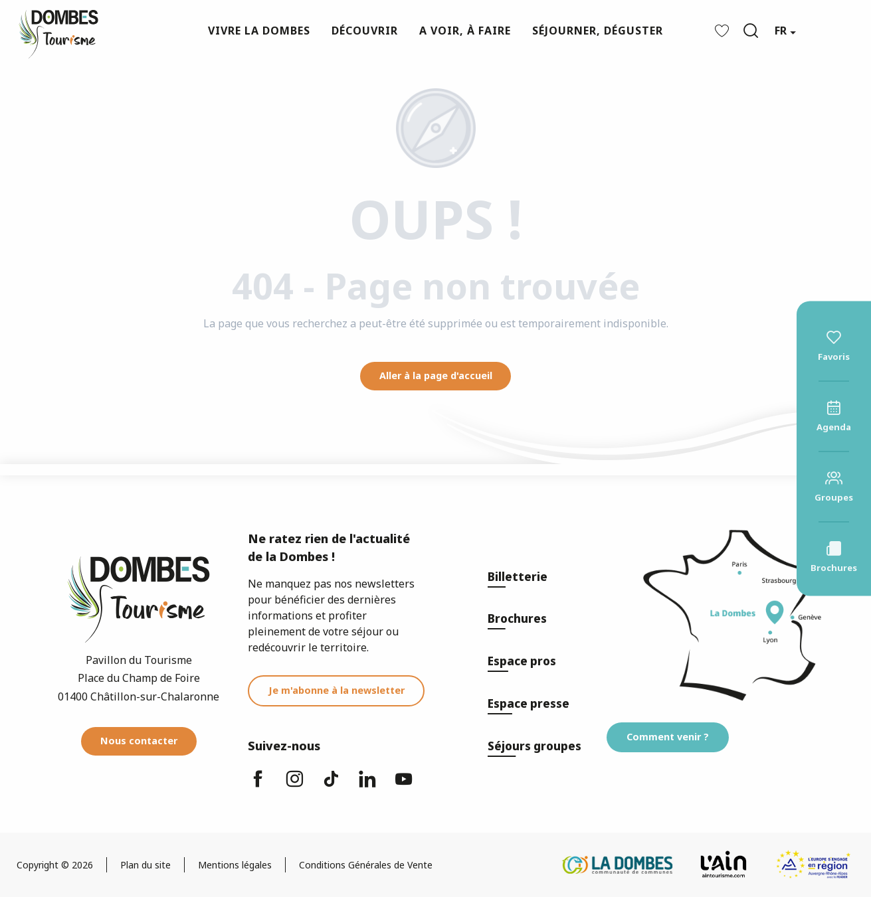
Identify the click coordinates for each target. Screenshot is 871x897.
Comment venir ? (668, 736)
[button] (750, 30)
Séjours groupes (534, 746)
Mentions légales (235, 864)
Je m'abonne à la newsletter (336, 690)
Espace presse (528, 703)
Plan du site (145, 864)
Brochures (517, 618)
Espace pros (522, 661)
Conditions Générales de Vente (366, 864)
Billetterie (517, 576)
